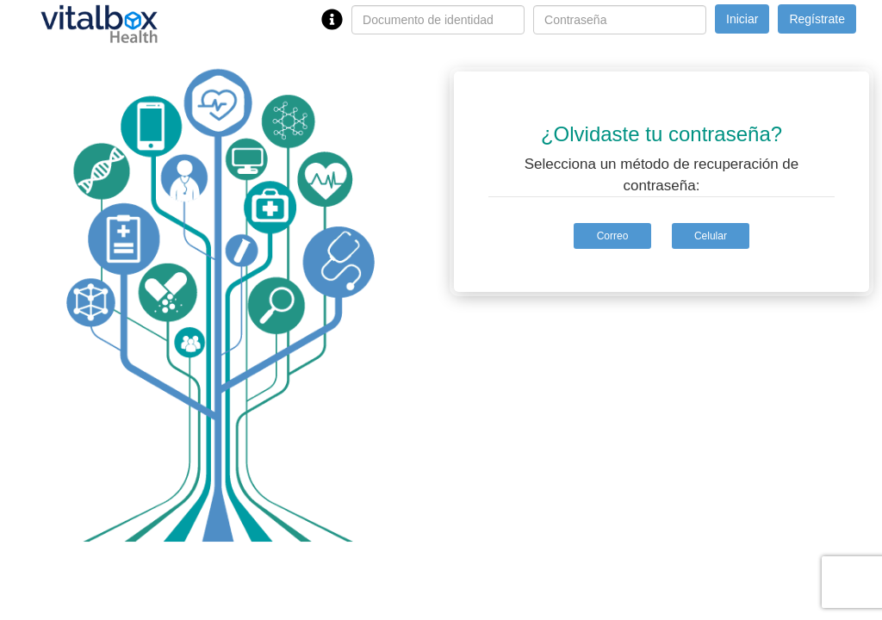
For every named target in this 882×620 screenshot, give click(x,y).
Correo (613, 236)
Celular (710, 236)
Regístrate (817, 19)
